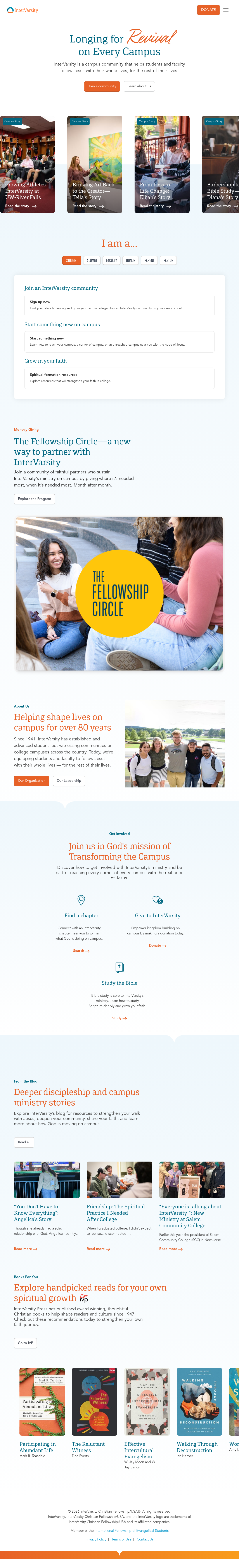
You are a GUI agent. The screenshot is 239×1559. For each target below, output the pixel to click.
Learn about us (139, 86)
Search (78, 951)
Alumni (92, 260)
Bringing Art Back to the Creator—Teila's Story (93, 190)
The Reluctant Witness (88, 1447)
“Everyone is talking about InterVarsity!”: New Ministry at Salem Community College (190, 1215)
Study (116, 1018)
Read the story (17, 206)
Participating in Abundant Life (37, 1447)
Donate (155, 946)
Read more (23, 1249)
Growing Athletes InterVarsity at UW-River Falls (25, 190)
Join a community (102, 86)
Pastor (168, 260)
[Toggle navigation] (226, 10)
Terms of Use (122, 1539)
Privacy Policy (95, 1539)
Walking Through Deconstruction (197, 1447)
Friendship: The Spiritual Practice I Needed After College (116, 1212)
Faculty (111, 260)
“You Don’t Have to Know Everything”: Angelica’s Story (36, 1212)
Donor (130, 260)
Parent (149, 260)
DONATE (208, 10)
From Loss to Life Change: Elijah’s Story (155, 190)
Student (72, 260)
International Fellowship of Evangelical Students (132, 1531)
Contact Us (145, 1539)
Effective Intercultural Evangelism (139, 1450)
